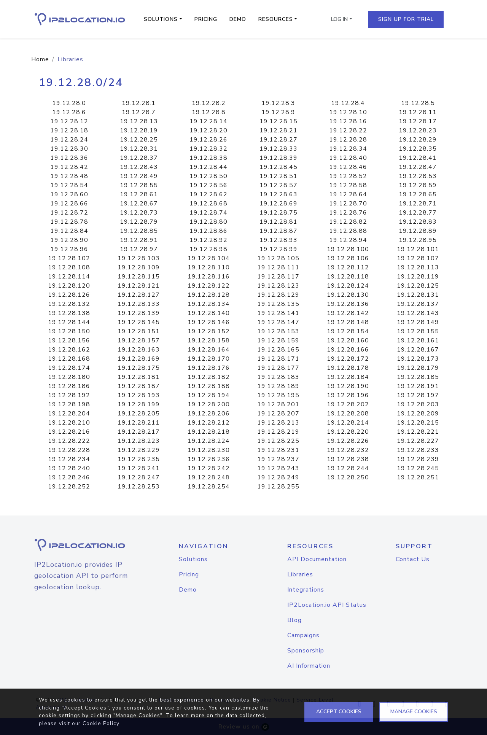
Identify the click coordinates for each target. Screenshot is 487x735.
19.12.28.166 (348, 349)
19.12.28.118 (348, 276)
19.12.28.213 (278, 422)
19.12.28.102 (69, 258)
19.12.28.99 (278, 249)
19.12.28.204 (69, 413)
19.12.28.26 (208, 139)
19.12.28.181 (139, 377)
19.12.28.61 (139, 194)
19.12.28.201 (278, 404)
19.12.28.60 (69, 194)
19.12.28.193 (139, 395)
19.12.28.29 (418, 139)
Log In (339, 19)
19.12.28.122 (209, 286)
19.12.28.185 (418, 377)
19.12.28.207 (278, 413)
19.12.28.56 (208, 185)
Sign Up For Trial (406, 19)
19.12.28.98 (208, 249)
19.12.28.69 (278, 203)
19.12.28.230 (209, 450)
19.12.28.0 (69, 103)
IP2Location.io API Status (326, 605)
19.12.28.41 (418, 158)
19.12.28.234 (69, 459)
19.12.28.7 (139, 112)
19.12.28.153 (278, 331)
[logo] (81, 545)
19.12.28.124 (348, 286)
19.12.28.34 (348, 149)
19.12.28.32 (208, 149)
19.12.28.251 (418, 477)
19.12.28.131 (418, 295)
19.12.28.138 (69, 313)
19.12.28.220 (348, 432)
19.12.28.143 (418, 313)
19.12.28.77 (418, 212)
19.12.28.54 (69, 185)
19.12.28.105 (278, 258)
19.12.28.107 (418, 258)
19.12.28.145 (139, 322)
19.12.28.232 (348, 450)
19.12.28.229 (139, 450)
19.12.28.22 (348, 130)
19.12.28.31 (139, 149)
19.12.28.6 (69, 112)
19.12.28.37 (139, 158)
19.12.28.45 (278, 167)
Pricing (205, 19)
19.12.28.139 (139, 313)
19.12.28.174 (69, 368)
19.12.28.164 (209, 349)
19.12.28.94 (348, 240)
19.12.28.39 (278, 158)
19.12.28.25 (139, 139)
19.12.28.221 (418, 432)
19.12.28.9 (278, 112)
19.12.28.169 (139, 359)
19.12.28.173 (418, 359)
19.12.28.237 (278, 459)
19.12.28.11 (418, 112)
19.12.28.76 (348, 212)
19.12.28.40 (348, 158)
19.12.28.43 (139, 167)
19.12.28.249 (278, 477)
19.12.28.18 (69, 130)
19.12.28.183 (278, 377)
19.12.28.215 (418, 422)
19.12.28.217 (139, 432)
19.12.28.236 (209, 459)
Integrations (305, 589)
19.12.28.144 (69, 322)
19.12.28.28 (348, 139)
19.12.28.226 (348, 441)
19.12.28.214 (348, 422)
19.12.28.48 (69, 176)
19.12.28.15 (278, 121)
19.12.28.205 (139, 413)
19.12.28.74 (208, 212)
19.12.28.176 (209, 368)
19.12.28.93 (278, 240)
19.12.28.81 (278, 222)
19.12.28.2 (209, 103)
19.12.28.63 (278, 194)
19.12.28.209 (418, 413)
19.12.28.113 (418, 267)
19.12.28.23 (418, 130)
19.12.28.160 (348, 340)
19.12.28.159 (278, 340)
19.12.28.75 (278, 212)
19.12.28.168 (69, 359)
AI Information (308, 666)
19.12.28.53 (418, 176)
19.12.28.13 (139, 121)
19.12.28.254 (209, 486)
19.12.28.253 (139, 486)
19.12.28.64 (348, 194)
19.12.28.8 (209, 112)
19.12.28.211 (139, 422)
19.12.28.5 (418, 103)
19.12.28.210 (69, 422)
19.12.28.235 (139, 459)
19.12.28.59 (418, 185)
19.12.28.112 (348, 267)
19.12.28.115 (139, 276)
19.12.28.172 (348, 359)
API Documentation (317, 559)
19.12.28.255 (278, 486)
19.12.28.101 (418, 249)
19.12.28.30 (69, 149)
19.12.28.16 (348, 121)
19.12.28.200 (209, 404)
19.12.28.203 (418, 404)
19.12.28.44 (208, 167)
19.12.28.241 (139, 468)
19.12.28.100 (348, 249)
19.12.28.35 (418, 149)
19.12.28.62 (208, 194)
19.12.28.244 (348, 468)
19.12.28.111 (278, 267)
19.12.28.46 (348, 167)
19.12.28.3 (278, 103)
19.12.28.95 (418, 240)
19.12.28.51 (278, 176)
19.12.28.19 (139, 130)
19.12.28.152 (209, 331)
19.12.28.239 (418, 459)
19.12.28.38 (208, 158)
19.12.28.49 (139, 176)
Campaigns (303, 635)
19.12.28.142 (348, 313)
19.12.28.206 (209, 413)
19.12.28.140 (209, 313)
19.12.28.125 (418, 286)
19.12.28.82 (348, 222)
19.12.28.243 (278, 468)
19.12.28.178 (348, 368)
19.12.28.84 (69, 231)
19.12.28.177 (278, 368)
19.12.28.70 (348, 203)
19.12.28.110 (209, 267)
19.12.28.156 (69, 340)
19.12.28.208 (348, 413)
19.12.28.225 (278, 441)
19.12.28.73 (139, 212)
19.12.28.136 (348, 304)
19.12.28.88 (348, 231)
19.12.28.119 (418, 276)
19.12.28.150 (69, 331)
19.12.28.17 (418, 121)
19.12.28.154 (348, 331)
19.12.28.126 (69, 295)
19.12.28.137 (418, 304)
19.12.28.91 (139, 240)
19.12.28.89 (418, 231)
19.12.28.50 (208, 176)
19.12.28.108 (69, 267)
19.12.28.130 (348, 295)
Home (40, 59)
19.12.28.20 (208, 130)
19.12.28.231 (278, 450)
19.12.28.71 (418, 203)
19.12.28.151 (139, 331)
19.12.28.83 (418, 222)
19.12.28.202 (348, 404)
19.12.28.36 (69, 158)
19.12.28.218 (209, 432)
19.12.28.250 (348, 477)
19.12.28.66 (69, 203)
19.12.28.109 (139, 267)
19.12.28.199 (139, 404)
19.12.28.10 (348, 112)
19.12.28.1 (139, 103)
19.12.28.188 (209, 386)
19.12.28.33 (278, 149)
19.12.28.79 (139, 222)
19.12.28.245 (418, 468)
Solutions (161, 19)
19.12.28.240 (69, 468)
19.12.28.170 (209, 359)
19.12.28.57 (278, 185)
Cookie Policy (101, 723)
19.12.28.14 (208, 121)
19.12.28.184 (348, 377)
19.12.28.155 (418, 331)
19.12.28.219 (278, 432)
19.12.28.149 (418, 322)
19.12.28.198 (69, 404)
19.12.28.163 (139, 349)
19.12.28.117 (278, 276)
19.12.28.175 (139, 368)
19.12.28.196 (348, 395)
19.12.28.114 (69, 276)
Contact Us (413, 559)
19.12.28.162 (69, 349)
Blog (294, 620)
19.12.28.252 (69, 486)
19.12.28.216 (69, 432)
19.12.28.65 (418, 194)
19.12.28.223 (139, 441)
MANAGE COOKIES (413, 711)
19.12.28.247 (139, 477)
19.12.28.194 (209, 395)
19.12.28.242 (209, 468)
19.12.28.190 (348, 386)
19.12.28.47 (418, 167)
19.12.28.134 (209, 304)
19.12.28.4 (348, 103)
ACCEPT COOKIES (338, 711)
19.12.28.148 (348, 322)
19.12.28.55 (139, 185)
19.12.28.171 (278, 359)
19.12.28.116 (209, 276)
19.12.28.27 (278, 139)
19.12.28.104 (209, 258)
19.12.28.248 (209, 477)
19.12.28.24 (69, 139)
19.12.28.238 (348, 459)
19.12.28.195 (278, 395)
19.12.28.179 (418, 368)
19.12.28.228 (69, 450)
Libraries (300, 574)
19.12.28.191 (418, 386)
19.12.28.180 (69, 377)
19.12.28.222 (69, 441)
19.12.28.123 (278, 286)
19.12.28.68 (208, 203)
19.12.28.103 (139, 258)
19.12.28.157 (139, 340)
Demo (237, 19)
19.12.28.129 (278, 295)
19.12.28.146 (209, 322)
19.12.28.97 (139, 249)
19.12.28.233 (418, 450)
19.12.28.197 (418, 395)
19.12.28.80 (208, 222)
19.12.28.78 (69, 222)
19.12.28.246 (69, 477)
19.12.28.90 (69, 240)
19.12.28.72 (69, 212)
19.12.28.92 (208, 240)
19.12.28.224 (209, 441)
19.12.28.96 (69, 249)
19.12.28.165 (278, 349)
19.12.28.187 (139, 386)
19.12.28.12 (69, 121)
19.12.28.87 (278, 231)
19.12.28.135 (278, 304)
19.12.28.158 (209, 340)
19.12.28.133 (139, 304)
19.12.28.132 (69, 304)
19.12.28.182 (209, 377)
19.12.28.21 (278, 130)
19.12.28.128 (209, 295)
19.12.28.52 (348, 176)
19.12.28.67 (139, 203)
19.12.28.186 (69, 386)
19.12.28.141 (278, 313)
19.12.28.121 (139, 286)
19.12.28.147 (278, 322)
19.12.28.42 (69, 167)
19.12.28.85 (139, 231)
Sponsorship (305, 650)
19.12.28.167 (418, 349)
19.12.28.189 (278, 386)
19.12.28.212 (209, 422)
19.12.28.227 (418, 441)
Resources (275, 19)
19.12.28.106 (348, 258)
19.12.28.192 (69, 395)
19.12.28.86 (208, 231)
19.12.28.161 (418, 340)
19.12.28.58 (348, 185)
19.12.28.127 (139, 295)
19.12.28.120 (69, 286)
